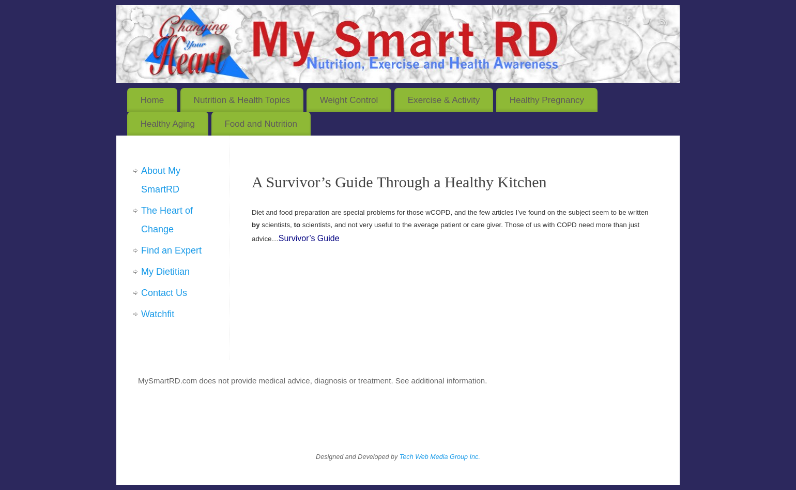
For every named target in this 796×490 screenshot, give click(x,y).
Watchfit (157, 314)
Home (152, 100)
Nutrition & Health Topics (242, 100)
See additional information (440, 380)
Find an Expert (171, 250)
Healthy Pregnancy (547, 100)
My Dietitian (165, 271)
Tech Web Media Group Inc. (440, 457)
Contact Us (164, 293)
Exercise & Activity (444, 100)
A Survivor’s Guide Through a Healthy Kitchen (399, 181)
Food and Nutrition (260, 124)
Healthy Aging (168, 124)
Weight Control (349, 100)
